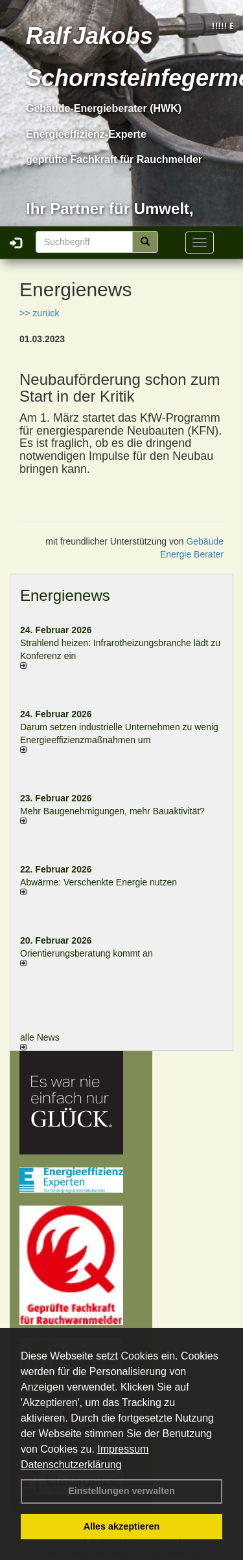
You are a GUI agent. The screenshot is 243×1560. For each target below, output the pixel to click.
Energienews (65, 595)
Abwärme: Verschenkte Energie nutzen (98, 882)
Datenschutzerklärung (71, 1464)
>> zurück (39, 313)
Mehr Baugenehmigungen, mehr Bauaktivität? (112, 811)
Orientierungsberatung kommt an (86, 953)
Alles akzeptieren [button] (122, 1526)
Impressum (122, 1449)
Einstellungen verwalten (121, 1491)
